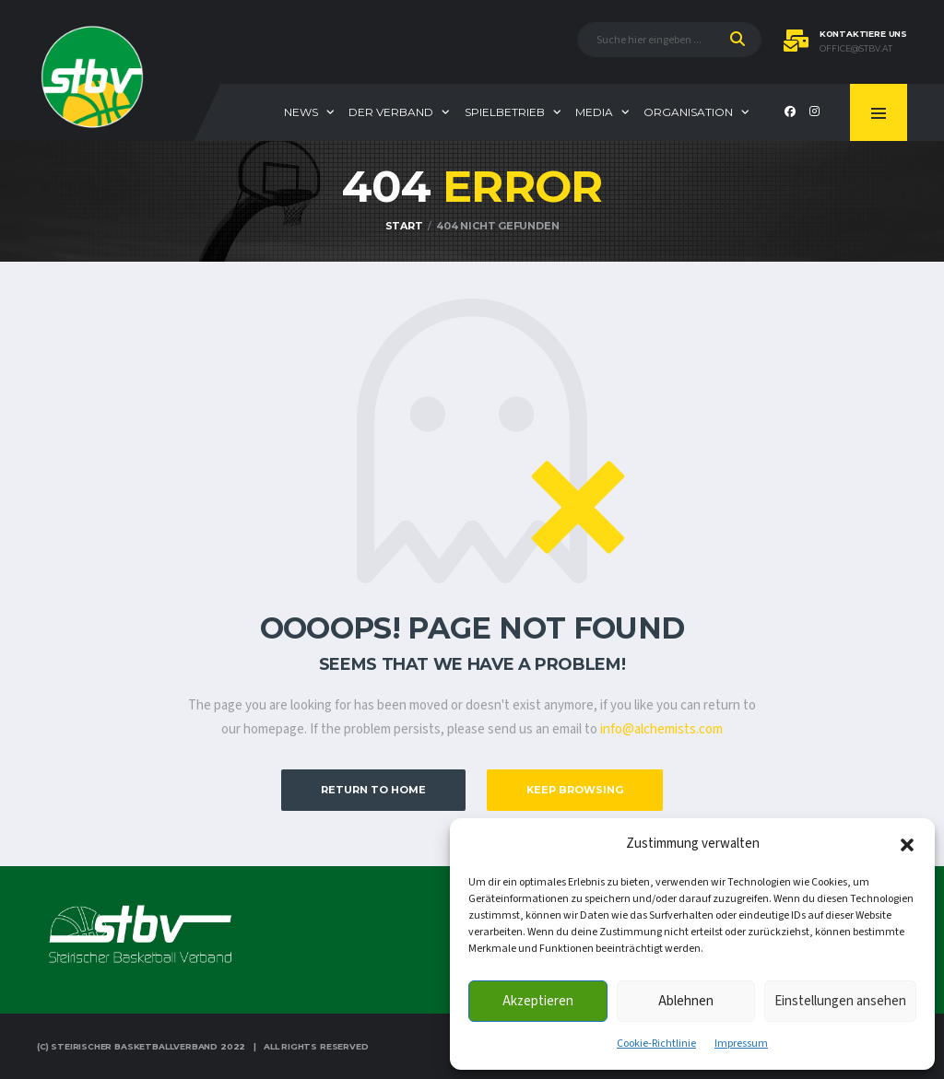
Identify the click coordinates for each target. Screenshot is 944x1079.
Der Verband (390, 112)
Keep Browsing (574, 789)
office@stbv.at (856, 48)
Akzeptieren (537, 1001)
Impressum (741, 1043)
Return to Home (373, 789)
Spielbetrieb (505, 112)
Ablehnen (686, 1001)
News (301, 112)
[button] (907, 844)
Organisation (688, 112)
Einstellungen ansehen (840, 1001)
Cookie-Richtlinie (656, 1043)
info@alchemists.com (661, 729)
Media (594, 112)
